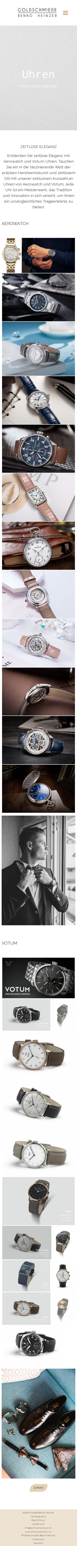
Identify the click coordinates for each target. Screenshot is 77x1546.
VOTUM (9, 943)
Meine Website (39, 15)
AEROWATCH (15, 223)
